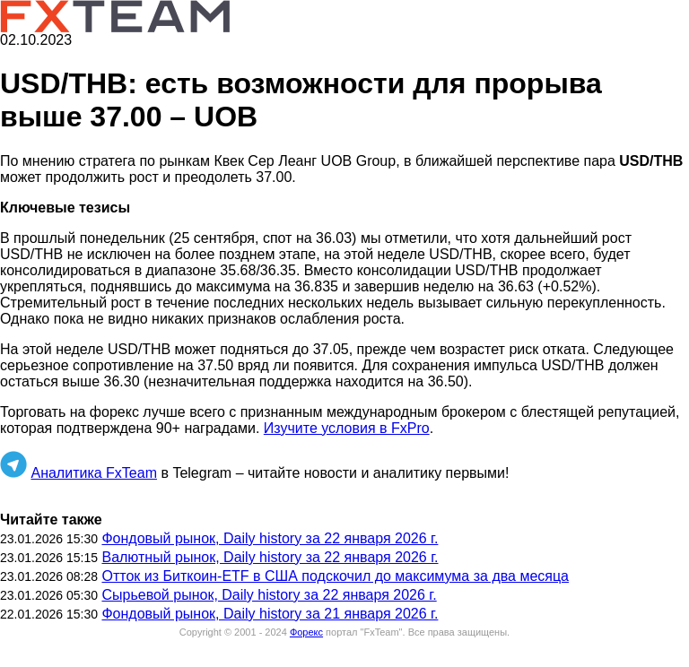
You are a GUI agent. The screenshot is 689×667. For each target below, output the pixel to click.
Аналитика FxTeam (94, 473)
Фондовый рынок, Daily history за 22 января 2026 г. (269, 538)
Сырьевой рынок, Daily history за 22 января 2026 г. (268, 594)
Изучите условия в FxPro (347, 428)
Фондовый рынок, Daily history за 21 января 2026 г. (269, 613)
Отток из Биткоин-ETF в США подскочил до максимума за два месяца (335, 576)
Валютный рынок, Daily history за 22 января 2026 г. (269, 557)
